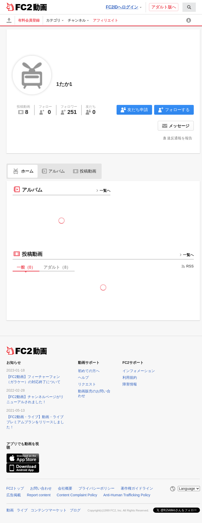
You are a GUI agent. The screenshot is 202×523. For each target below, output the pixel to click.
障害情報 (129, 384)
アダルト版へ (163, 7)
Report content (39, 495)
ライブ (22, 510)
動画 (10, 510)
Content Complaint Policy (77, 495)
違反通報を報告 (179, 138)
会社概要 (65, 488)
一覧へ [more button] (103, 190)
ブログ (75, 510)
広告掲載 (13, 495)
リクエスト (87, 384)
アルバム (53, 171)
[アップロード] (9, 20)
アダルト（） (57, 267)
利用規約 (129, 377)
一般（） (26, 267)
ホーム (22, 171)
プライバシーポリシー (96, 488)
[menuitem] (189, 7)
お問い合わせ (41, 488)
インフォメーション (138, 371)
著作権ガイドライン (137, 488)
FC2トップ (15, 488)
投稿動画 (84, 171)
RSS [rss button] (187, 266)
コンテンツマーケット (49, 510)
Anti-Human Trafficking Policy (127, 495)
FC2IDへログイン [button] (123, 7)
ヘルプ (83, 377)
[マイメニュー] (189, 20)
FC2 (19, 7)
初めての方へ (89, 371)
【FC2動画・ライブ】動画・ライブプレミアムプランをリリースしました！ (35, 422)
